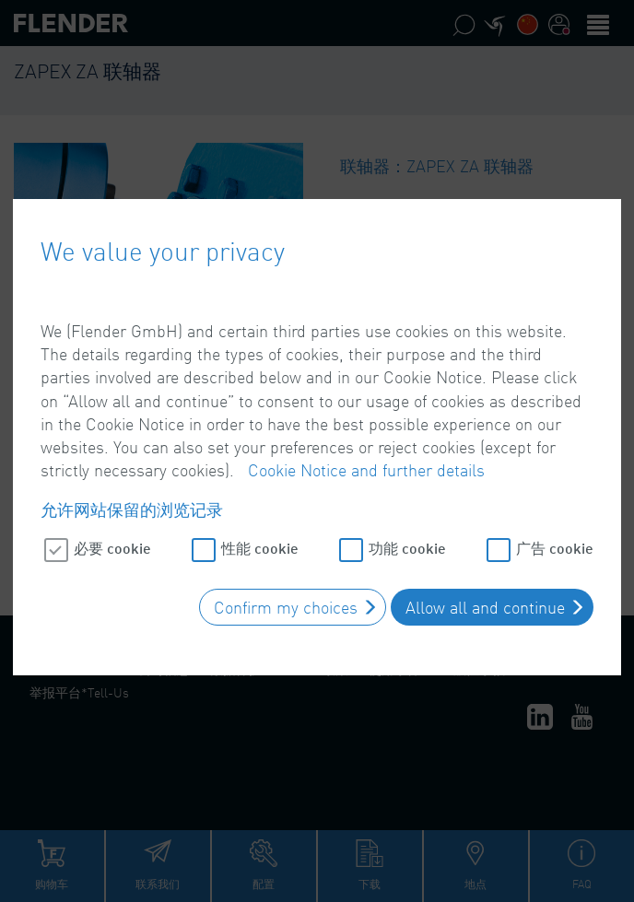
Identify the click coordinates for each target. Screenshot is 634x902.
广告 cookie (554, 539)
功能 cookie (407, 539)
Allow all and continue (485, 599)
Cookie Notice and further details (366, 461)
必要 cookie (112, 539)
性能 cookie (260, 539)
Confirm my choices (286, 599)
